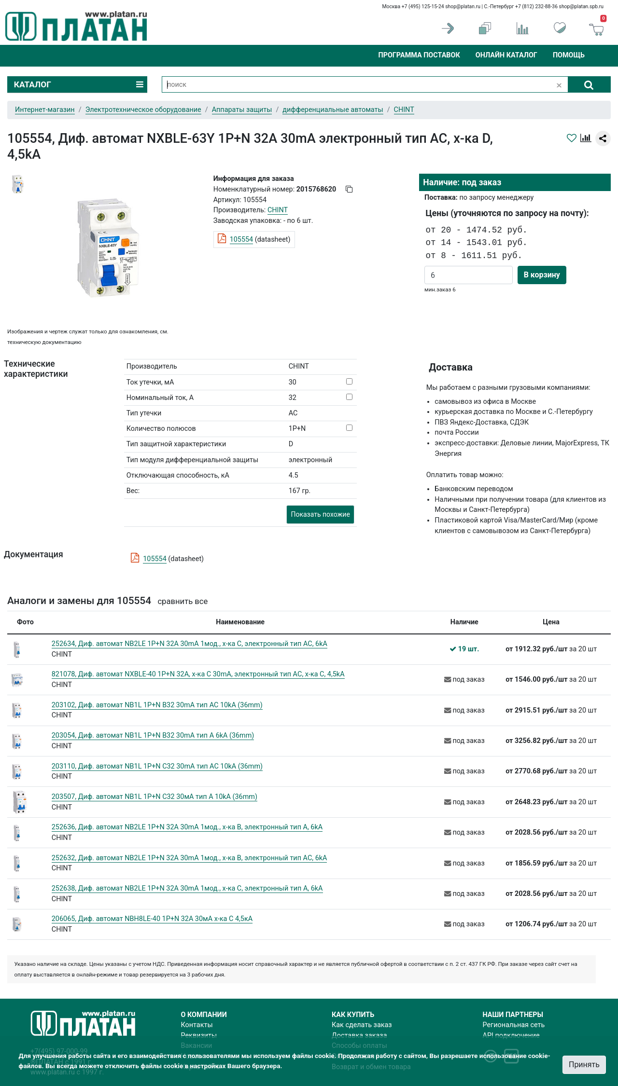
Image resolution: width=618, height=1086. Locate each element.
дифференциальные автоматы (332, 110)
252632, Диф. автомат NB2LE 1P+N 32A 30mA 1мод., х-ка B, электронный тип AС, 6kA (189, 858)
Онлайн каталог (506, 55)
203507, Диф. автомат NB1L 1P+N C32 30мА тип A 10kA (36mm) (154, 797)
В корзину (542, 274)
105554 (241, 239)
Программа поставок (419, 55)
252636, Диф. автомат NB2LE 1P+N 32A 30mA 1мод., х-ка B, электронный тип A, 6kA (187, 827)
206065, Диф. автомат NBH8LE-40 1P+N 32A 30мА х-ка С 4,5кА (152, 919)
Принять (584, 1064)
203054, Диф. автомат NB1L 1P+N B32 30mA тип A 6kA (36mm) (153, 735)
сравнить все (182, 601)
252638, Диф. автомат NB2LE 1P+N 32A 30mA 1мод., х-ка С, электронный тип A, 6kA (187, 888)
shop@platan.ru (462, 6)
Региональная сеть (514, 1025)
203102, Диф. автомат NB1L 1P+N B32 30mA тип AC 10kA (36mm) (157, 705)
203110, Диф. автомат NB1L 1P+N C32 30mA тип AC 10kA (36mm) (157, 766)
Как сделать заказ (362, 1025)
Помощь (569, 55)
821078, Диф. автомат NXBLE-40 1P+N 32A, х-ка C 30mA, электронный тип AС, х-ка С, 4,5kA (198, 674)
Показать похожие (320, 514)
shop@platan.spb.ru (581, 6)
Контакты (197, 1025)
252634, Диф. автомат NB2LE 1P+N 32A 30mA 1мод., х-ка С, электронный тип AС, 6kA (189, 644)
